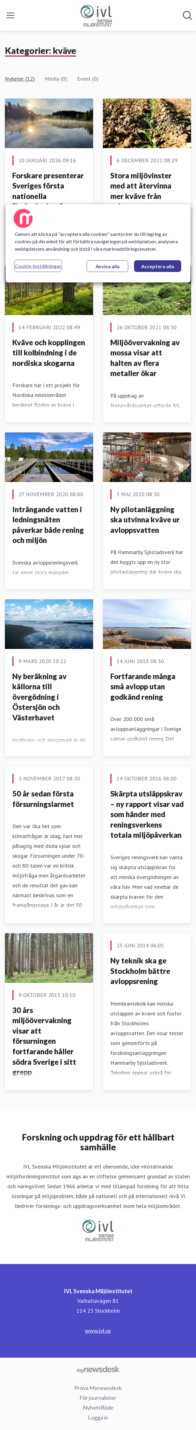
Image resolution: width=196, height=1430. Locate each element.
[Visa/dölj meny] (10, 15)
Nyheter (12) (20, 78)
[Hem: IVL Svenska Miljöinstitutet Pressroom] (96, 15)
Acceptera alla (157, 266)
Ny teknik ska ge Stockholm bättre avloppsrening (140, 971)
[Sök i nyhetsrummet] (187, 15)
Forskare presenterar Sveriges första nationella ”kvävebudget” (48, 191)
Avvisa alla (108, 266)
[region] (98, 243)
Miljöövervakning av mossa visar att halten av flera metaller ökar (145, 358)
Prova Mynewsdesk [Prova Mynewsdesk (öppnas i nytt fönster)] (98, 1387)
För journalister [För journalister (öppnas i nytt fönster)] (98, 1397)
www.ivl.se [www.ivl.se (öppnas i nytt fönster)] (98, 1330)
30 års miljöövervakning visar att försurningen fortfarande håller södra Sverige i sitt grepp (44, 1041)
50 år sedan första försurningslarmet (43, 798)
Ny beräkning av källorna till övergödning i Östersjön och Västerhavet (39, 697)
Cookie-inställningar (38, 266)
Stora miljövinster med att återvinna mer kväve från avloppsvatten (141, 191)
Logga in (98, 1417)
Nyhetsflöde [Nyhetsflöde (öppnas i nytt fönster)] (98, 1407)
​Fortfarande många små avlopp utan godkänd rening (142, 686)
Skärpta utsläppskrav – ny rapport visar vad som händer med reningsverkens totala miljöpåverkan (147, 814)
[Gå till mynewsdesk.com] (98, 1369)
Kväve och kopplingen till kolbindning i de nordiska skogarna (48, 352)
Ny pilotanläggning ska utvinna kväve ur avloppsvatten (145, 519)
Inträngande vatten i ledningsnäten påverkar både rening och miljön (48, 525)
